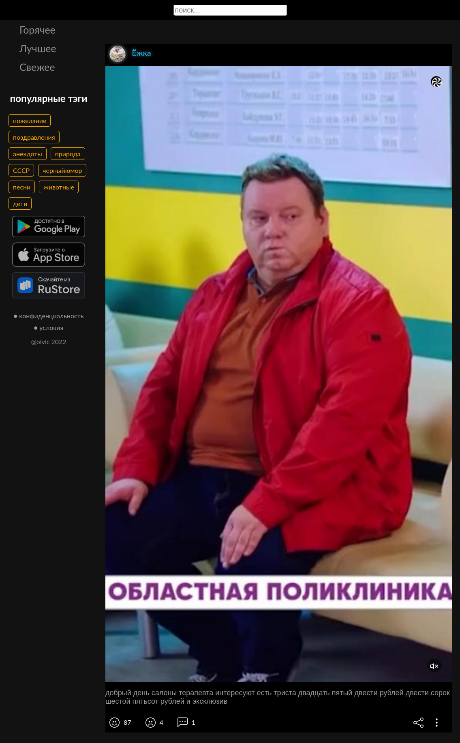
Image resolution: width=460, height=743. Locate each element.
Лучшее (37, 48)
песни (21, 187)
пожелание (29, 120)
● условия (49, 327)
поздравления (34, 137)
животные (58, 187)
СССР (21, 170)
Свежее (37, 67)
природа (68, 154)
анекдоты (27, 154)
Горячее (37, 29)
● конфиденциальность (49, 315)
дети (20, 203)
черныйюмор (62, 170)
